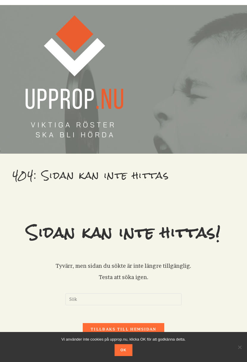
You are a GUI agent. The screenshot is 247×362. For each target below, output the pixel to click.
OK (123, 350)
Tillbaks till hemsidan (123, 329)
